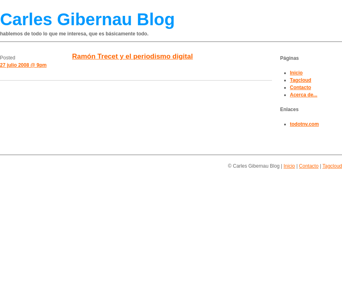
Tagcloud (300, 80)
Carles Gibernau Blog (87, 19)
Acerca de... (303, 95)
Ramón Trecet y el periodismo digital (132, 56)
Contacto (300, 87)
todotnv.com (304, 124)
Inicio (296, 73)
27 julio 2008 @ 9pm (23, 65)
